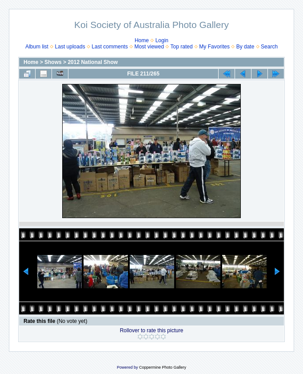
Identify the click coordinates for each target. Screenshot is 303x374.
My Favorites (214, 47)
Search (269, 47)
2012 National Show (93, 62)
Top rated (182, 47)
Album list (36, 47)
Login (161, 40)
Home (142, 40)
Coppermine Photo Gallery (162, 367)
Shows (53, 62)
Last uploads (70, 47)
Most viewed (149, 47)
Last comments (110, 47)
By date (245, 47)
